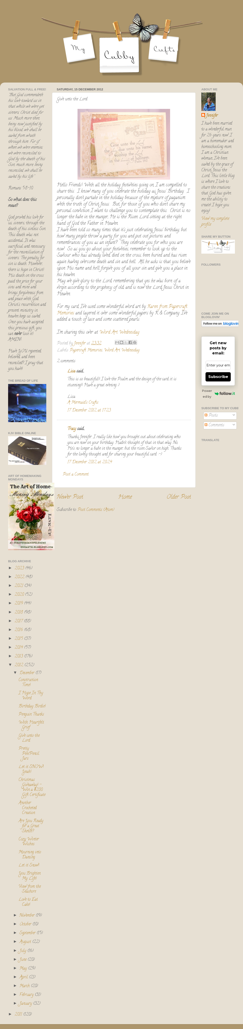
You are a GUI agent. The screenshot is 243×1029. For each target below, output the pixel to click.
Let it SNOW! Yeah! (31, 769)
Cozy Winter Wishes (29, 842)
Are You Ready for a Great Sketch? (31, 826)
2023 (20, 568)
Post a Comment (76, 474)
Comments (214, 425)
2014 (19, 648)
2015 (19, 639)
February (27, 995)
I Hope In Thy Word (31, 696)
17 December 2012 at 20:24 (89, 462)
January (26, 1004)
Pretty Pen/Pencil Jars (29, 754)
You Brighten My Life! (29, 876)
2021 (19, 586)
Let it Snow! (29, 865)
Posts (211, 415)
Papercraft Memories (86, 350)
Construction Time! (28, 682)
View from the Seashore (30, 889)
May (23, 968)
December (27, 673)
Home (125, 497)
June (23, 960)
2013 (19, 656)
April (24, 977)
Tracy (71, 429)
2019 (19, 603)
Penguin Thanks (31, 714)
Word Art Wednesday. (119, 332)
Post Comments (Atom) (96, 510)
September (28, 933)
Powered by (218, 393)
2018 (19, 612)
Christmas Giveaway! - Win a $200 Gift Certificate (32, 787)
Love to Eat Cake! (28, 902)
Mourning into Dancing (30, 855)
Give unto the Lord (29, 738)
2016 (19, 630)
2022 (20, 577)
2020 (20, 595)
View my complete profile (215, 222)
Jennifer (212, 116)
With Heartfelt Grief (31, 725)
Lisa (71, 371)
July (23, 951)
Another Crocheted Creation (28, 808)
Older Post (179, 497)
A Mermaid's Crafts (82, 402)
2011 (19, 1014)
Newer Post (70, 497)
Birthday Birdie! (32, 706)
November (27, 915)
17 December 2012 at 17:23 (89, 410)
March (25, 986)
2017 (19, 621)
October (25, 924)
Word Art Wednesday (122, 350)
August (25, 942)
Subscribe (218, 377)
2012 (19, 665)
